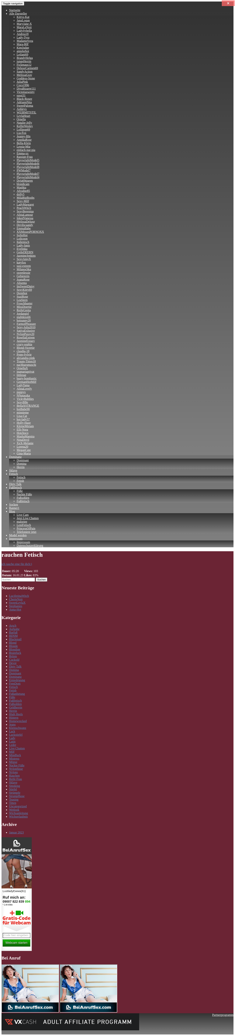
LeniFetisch (24, 525)
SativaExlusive (26, 330)
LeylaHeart (23, 115)
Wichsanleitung (18, 813)
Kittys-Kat (23, 17)
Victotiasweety (26, 92)
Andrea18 (23, 34)
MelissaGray (24, 75)
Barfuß (13, 632)
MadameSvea (25, 40)
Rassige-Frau (25, 156)
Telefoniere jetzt (26, 531)
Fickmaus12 (24, 64)
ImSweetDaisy (25, 286)
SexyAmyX (24, 259)
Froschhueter (25, 303)
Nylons (13, 772)
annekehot (23, 51)
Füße (20, 491)
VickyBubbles (25, 398)
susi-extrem (24, 265)
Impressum (15, 538)
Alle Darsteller (18, 13)
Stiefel (13, 789)
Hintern (13, 717)
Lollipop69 (23, 129)
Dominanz (15, 456)
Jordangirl (23, 313)
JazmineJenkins (26, 255)
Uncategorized (18, 806)
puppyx (21, 392)
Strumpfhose (17, 796)
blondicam (23, 184)
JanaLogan (23, 20)
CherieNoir (16, 599)
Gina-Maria (24, 453)
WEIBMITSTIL (26, 112)
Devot (12, 663)
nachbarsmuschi (26, 364)
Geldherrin (15, 707)
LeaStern (22, 300)
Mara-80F (23, 44)
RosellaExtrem (26, 337)
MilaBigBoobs (25, 197)
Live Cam (23, 514)
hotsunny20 (24, 320)
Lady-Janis (23, 245)
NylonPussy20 (25, 334)
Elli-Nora (22, 429)
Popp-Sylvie (24, 354)
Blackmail (15, 639)
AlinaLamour (25, 214)
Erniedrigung (17, 680)
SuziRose (22, 296)
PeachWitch (24, 208)
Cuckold (14, 659)
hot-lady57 (23, 419)
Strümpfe (14, 792)
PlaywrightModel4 (28, 177)
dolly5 (20, 194)
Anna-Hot (15, 609)
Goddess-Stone (26, 78)
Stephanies (15, 606)
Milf (11, 751)
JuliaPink (22, 81)
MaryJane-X (24, 23)
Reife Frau (15, 779)
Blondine (14, 649)
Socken (13, 504)
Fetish (20, 480)
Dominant (23, 460)
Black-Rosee (24, 98)
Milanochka (24, 269)
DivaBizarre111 (26, 88)
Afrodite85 (23, 190)
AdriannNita (24, 102)
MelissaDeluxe (26, 221)
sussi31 (21, 95)
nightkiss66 (24, 317)
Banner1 (14, 508)
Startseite (14, 10)
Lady (12, 738)
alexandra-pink (26, 358)
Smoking (14, 785)
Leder (12, 745)
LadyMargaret (25, 204)
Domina (21, 463)
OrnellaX (22, 368)
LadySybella (24, 30)
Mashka (21, 187)
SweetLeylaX (17, 602)
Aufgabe (14, 629)
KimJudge (23, 47)
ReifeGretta (24, 310)
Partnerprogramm (222, 1014)
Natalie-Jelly (24, 122)
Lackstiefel (15, 734)
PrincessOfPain (26, 528)
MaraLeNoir (24, 27)
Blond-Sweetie (26, 347)
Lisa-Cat (22, 416)
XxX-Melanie (25, 443)
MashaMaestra (25, 436)
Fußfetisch (15, 487)
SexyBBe (22, 402)
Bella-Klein (24, 143)
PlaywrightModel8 (28, 167)
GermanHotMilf (26, 381)
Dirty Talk (15, 484)
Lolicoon (22, 238)
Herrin (21, 467)
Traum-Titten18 (26, 361)
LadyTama (23, 385)
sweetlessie (23, 272)
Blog (12, 511)
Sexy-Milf (23, 201)
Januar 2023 (16, 832)
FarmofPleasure (26, 323)
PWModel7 (24, 170)
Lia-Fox (21, 132)
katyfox (21, 262)
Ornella (21, 119)
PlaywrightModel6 (28, 163)
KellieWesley (25, 126)
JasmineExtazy (26, 340)
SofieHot (22, 235)
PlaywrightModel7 (28, 173)
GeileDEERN (25, 252)
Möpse (13, 762)
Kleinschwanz (17, 728)
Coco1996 (23, 85)
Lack (12, 731)
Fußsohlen (23, 497)
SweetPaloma (25, 105)
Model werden (18, 535)
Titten (12, 803)
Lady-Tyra (23, 37)
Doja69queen (25, 180)
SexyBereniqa (25, 211)
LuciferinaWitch (19, 595)
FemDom (14, 683)
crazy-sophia (24, 344)
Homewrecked (18, 721)
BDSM (13, 635)
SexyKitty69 (24, 289)
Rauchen (14, 775)
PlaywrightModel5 (28, 160)
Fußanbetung (17, 693)
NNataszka (23, 395)
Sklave (13, 470)
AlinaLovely (24, 388)
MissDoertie (24, 306)
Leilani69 (22, 54)
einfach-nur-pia (26, 150)
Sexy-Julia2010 (26, 327)
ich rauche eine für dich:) (17, 564)
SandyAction (25, 71)
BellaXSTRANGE (28, 405)
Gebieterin (23, 276)
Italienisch (23, 242)
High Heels (16, 714)
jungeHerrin (24, 61)
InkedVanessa (25, 218)
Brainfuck (15, 652)
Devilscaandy (25, 225)
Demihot (22, 293)
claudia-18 (23, 351)
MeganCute (24, 450)
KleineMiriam (25, 426)
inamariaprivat (25, 371)
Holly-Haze (24, 422)
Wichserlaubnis (18, 816)
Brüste (13, 656)
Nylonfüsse (16, 768)
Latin (12, 741)
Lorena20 (22, 446)
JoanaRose (23, 279)
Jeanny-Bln (23, 136)
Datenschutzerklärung (30, 545)
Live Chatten (17, 748)
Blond (12, 642)
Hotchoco (22, 433)
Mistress (14, 758)
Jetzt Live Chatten (28, 518)
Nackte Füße (24, 494)
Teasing (14, 799)
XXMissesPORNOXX (30, 231)
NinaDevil (23, 439)
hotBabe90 (23, 409)
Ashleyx (22, 109)
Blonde (13, 646)
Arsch (12, 625)
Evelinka (22, 248)
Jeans (12, 724)
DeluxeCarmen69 (27, 68)
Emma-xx (23, 153)
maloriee (22, 521)
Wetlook (14, 809)
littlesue (21, 375)
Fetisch (13, 473)
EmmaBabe (24, 228)
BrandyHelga (25, 57)
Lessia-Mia (23, 146)
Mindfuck (15, 755)
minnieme (23, 412)
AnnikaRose (24, 139)
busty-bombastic (27, 378)
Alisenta (22, 283)
